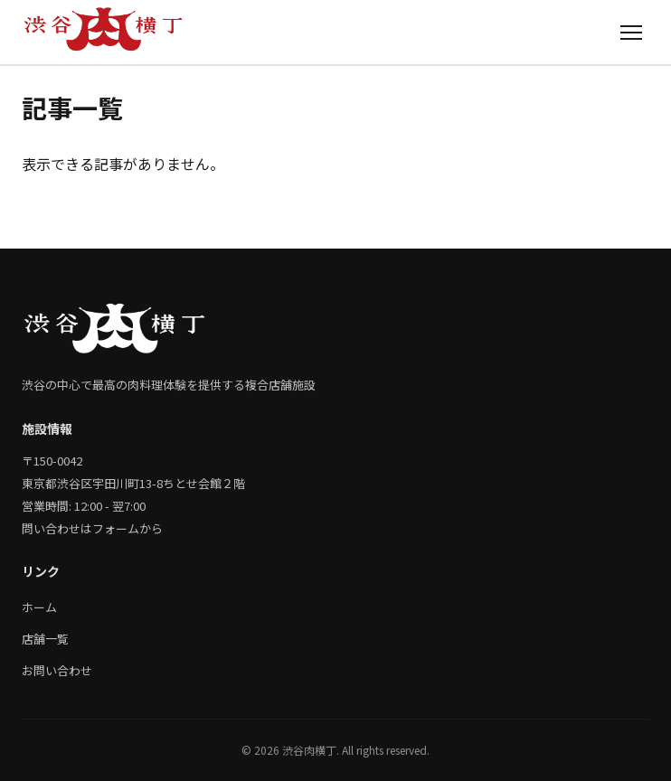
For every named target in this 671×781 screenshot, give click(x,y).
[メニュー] (631, 32)
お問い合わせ (57, 670)
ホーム (39, 607)
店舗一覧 (45, 638)
